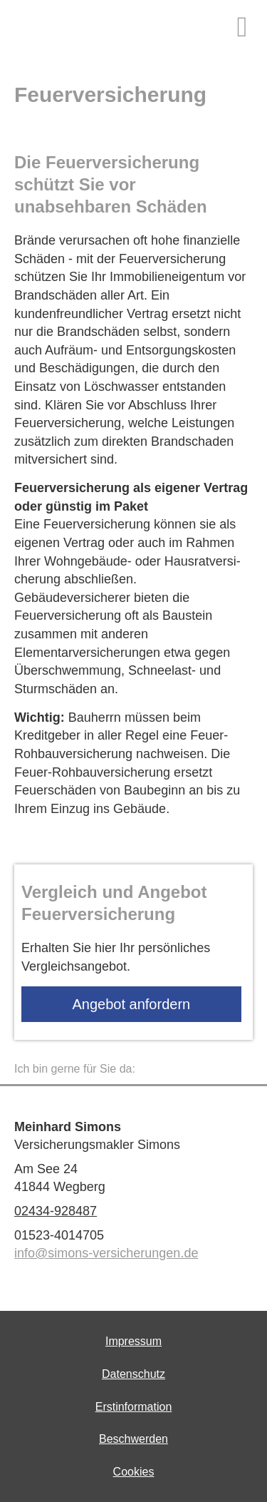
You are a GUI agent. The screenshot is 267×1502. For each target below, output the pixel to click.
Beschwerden (133, 1439)
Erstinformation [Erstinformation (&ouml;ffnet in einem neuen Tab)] (133, 1407)
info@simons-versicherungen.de (106, 1253)
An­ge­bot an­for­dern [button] (132, 1004)
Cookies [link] (134, 1472)
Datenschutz (133, 1374)
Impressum (133, 1341)
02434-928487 (55, 1211)
